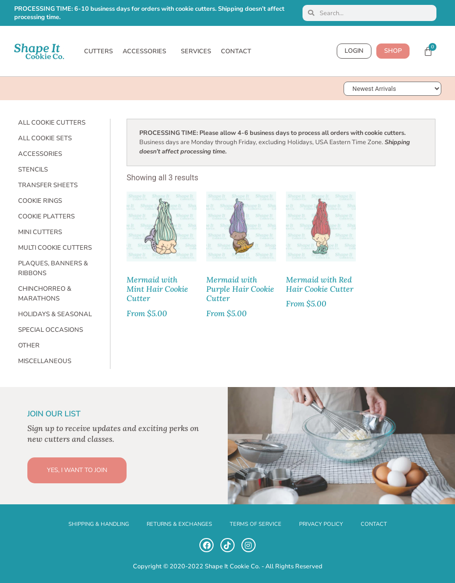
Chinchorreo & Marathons (44, 293)
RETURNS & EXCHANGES (179, 524)
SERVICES (196, 51)
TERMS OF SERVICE (256, 524)
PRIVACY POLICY (321, 524)
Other (29, 345)
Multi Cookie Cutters (55, 247)
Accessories (40, 154)
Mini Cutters (40, 232)
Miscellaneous (44, 361)
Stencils (33, 169)
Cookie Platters (46, 216)
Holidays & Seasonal (55, 314)
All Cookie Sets (45, 138)
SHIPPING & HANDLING (98, 524)
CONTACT (236, 51)
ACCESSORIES (147, 51)
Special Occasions (50, 329)
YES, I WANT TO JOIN (77, 470)
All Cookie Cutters (52, 122)
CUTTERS (98, 51)
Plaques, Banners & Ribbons (53, 268)
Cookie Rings (40, 200)
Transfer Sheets (48, 185)
